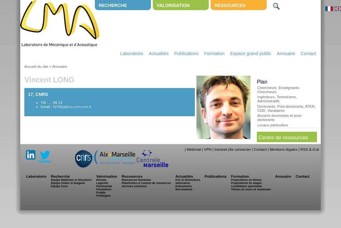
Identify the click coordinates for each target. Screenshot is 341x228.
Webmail (194, 149)
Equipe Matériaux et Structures (71, 179)
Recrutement (183, 189)
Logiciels (102, 183)
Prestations (103, 189)
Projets (101, 192)
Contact (308, 53)
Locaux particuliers (272, 125)
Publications (186, 53)
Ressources (229, 5)
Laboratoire (131, 53)
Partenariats (104, 186)
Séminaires (182, 183)
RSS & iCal (310, 149)
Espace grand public (250, 53)
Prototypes (103, 195)
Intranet (220, 149)
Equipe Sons (59, 186)
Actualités (159, 53)
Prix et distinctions (187, 179)
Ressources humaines (136, 179)
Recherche (113, 5)
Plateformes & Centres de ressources (146, 183)
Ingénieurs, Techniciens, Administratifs (277, 99)
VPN (208, 149)
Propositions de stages (246, 183)
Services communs (134, 186)
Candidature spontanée (246, 186)
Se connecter (240, 149)
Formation (214, 53)
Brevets (101, 179)
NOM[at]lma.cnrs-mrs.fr (72, 106)
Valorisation (173, 5)
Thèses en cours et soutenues (251, 189)
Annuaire (286, 53)
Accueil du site (36, 66)
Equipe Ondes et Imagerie (68, 183)
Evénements (183, 186)
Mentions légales (283, 149)
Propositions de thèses (246, 179)
